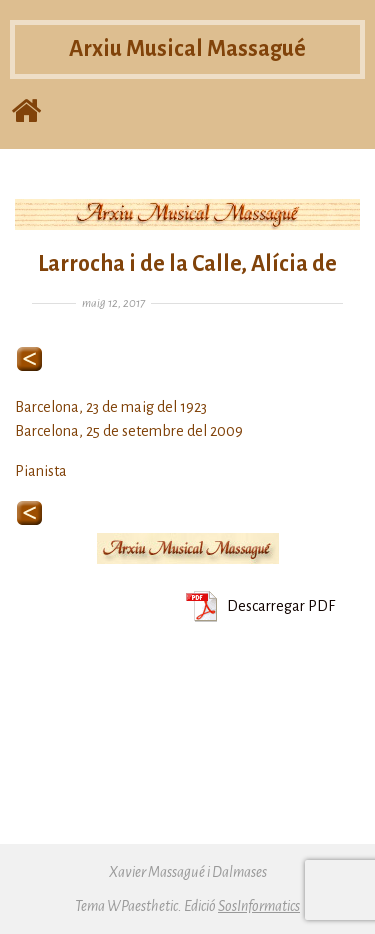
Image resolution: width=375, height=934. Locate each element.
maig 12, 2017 (113, 303)
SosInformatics (259, 906)
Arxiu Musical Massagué (187, 49)
